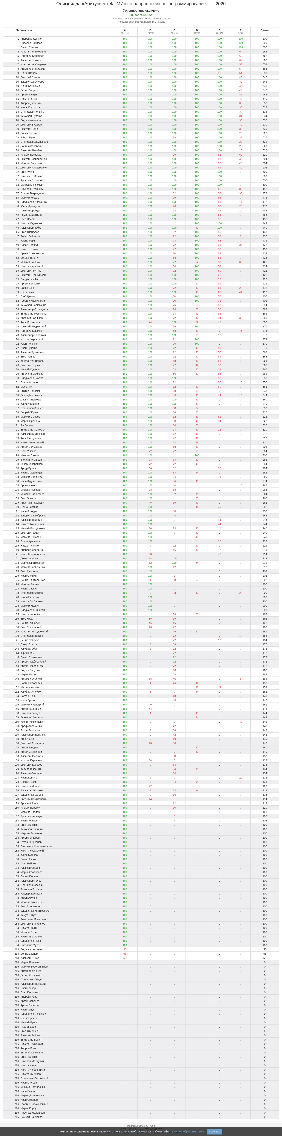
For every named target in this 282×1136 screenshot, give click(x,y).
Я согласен (214, 1131)
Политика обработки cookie (187, 1131)
